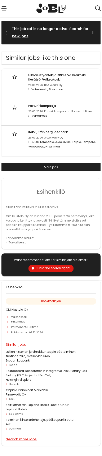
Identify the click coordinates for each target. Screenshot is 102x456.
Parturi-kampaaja (42, 106)
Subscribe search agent (51, 268)
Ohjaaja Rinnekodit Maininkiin (27, 390)
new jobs (20, 36)
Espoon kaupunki (18, 360)
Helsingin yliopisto (18, 380)
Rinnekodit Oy (16, 394)
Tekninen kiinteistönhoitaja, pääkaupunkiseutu (40, 420)
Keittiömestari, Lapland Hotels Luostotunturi (37, 405)
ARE (8, 424)
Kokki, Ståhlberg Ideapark (48, 132)
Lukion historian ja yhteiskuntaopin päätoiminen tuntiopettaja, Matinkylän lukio (41, 354)
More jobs (51, 167)
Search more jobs (21, 439)
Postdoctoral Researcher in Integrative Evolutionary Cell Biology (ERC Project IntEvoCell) (46, 373)
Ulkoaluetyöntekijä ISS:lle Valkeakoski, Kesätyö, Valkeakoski (57, 77)
